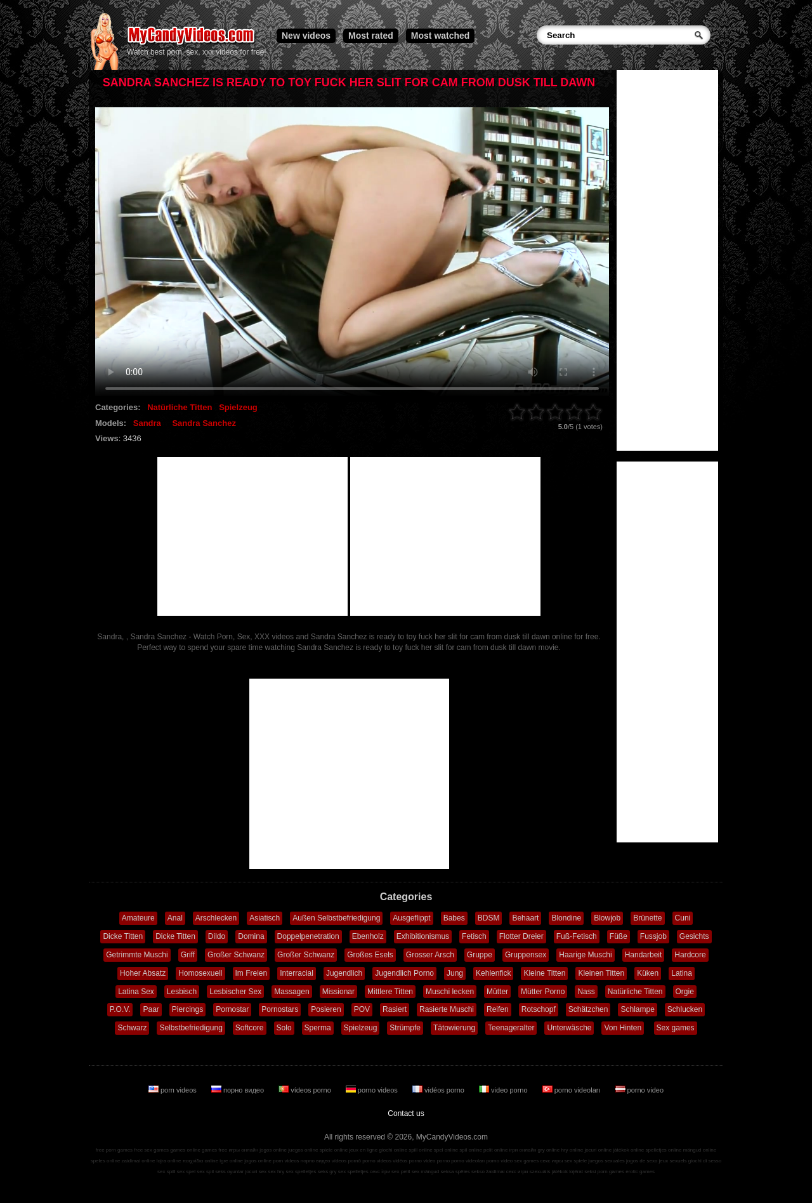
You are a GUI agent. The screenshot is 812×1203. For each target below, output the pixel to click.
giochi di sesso (704, 1161)
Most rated (370, 35)
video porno (504, 1090)
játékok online (628, 1150)
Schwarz (132, 1027)
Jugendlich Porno (404, 973)
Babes (454, 918)
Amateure (138, 918)
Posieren (326, 1009)
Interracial (296, 973)
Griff (188, 954)
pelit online (495, 1150)
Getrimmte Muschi (136, 954)
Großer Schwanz (236, 954)
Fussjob (653, 936)
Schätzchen (588, 1009)
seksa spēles (455, 1171)
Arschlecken (216, 918)
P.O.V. (120, 1009)
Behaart (525, 918)
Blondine (566, 918)
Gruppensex (525, 954)
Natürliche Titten (179, 407)
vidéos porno (439, 1090)
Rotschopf (538, 1009)
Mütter (497, 991)
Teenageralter (511, 1027)
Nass (585, 991)
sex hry (276, 1171)
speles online (106, 1161)
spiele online (334, 1150)
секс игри (517, 1171)
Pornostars (279, 1009)
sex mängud (426, 1171)
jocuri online (598, 1150)
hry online (572, 1150)
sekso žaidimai (487, 1171)
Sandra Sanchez (203, 423)
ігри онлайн (523, 1150)
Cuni (683, 918)
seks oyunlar (229, 1171)
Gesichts (694, 936)
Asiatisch (264, 918)
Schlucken (684, 1009)
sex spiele (576, 1161)
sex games (526, 1161)
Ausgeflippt (411, 918)
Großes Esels (370, 954)
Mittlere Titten (390, 991)
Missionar (338, 991)
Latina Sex (136, 991)
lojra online (169, 1161)
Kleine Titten (544, 973)
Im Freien (251, 973)
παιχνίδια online (200, 1161)
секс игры (551, 1161)
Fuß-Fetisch (576, 936)
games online (185, 1150)
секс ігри (380, 1171)
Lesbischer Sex (235, 991)
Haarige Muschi (585, 954)
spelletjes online (663, 1150)
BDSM (489, 918)
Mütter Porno (543, 991)
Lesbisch (182, 991)
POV (362, 1009)
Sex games (676, 1027)
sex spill (166, 1171)
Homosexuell (200, 973)
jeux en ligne (363, 1150)
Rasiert (395, 1009)
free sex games (151, 1150)
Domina (251, 936)
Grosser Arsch (430, 954)
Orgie (685, 991)
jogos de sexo (641, 1161)
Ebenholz (368, 936)
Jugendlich (344, 973)
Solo (284, 1027)
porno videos (373, 1090)
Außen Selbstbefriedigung (336, 918)
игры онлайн (243, 1150)
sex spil (205, 1171)
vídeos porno (305, 1090)
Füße (618, 936)
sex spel (186, 1171)
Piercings (187, 1009)
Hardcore (689, 954)
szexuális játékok (549, 1171)
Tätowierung (454, 1027)
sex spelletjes (300, 1171)
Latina (681, 973)
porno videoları (572, 1090)
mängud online (699, 1150)
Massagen (291, 991)
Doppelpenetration (308, 936)
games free (214, 1150)
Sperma (317, 1027)
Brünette (647, 918)
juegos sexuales (606, 1161)
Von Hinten (622, 1027)
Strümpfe (405, 1027)
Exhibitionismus (422, 936)
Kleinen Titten (601, 973)
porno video (639, 1090)
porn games (611, 1171)
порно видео (238, 1090)
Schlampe (637, 1009)
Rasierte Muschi (446, 1009)
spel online (446, 1150)
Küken (647, 973)
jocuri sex (255, 1171)
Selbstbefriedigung (190, 1027)
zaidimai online (138, 1161)
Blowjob (607, 918)
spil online (470, 1150)
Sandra (147, 423)
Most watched (440, 35)
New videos (306, 35)
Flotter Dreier (521, 936)
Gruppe (479, 954)
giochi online (393, 1150)
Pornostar (232, 1009)
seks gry (327, 1171)
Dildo (216, 936)
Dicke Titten (123, 936)
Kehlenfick (493, 973)
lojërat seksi (582, 1171)
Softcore (249, 1027)
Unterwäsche (569, 1027)
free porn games (114, 1150)
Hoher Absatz (143, 973)
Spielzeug (238, 407)
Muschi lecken (450, 991)
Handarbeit (643, 954)
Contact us (406, 1113)
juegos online (303, 1150)
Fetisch (474, 936)
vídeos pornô (346, 1161)
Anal (175, 918)
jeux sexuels (673, 1161)
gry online (549, 1150)
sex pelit (400, 1171)
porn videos (173, 1090)
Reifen (498, 1009)
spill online (420, 1150)
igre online (231, 1161)
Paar (151, 1009)
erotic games (640, 1171)
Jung (455, 973)
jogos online (273, 1150)
